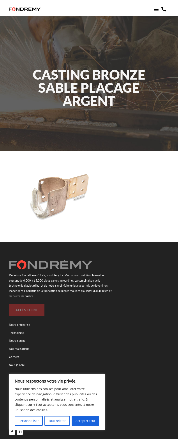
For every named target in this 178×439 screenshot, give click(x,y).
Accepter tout (85, 421)
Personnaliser (29, 421)
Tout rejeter (57, 421)
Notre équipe (17, 340)
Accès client (27, 310)
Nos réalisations (19, 348)
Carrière (14, 357)
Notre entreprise (19, 324)
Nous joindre (17, 365)
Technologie (16, 332)
